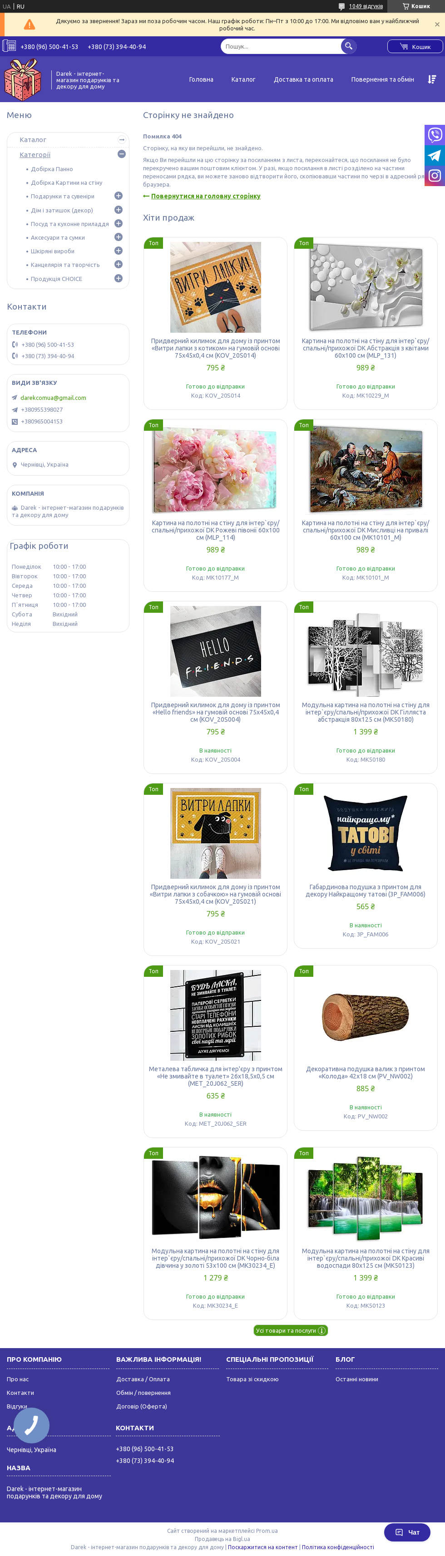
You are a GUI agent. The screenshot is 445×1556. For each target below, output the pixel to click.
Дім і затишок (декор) (62, 210)
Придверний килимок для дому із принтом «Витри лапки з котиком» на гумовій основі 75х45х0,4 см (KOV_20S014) (215, 348)
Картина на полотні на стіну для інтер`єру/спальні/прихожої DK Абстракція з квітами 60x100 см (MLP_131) (365, 348)
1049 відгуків (366, 6)
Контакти (20, 1392)
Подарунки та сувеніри (62, 196)
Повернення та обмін (382, 79)
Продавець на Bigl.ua (222, 1539)
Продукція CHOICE (56, 279)
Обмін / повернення (143, 1392)
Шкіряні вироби (52, 251)
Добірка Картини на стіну (66, 182)
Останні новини (357, 1379)
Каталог (244, 79)
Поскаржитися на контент (263, 1547)
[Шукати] (349, 46)
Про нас (18, 1379)
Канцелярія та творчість (65, 264)
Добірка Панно (52, 169)
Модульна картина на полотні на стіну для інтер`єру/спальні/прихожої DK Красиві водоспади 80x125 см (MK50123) (366, 1258)
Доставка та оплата (303, 79)
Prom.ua (267, 1531)
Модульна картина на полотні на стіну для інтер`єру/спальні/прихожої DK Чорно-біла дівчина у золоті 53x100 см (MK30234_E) (215, 1258)
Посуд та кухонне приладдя (70, 224)
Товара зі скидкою (252, 1379)
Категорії (35, 154)
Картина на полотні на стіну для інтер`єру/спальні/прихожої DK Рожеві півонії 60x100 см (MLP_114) (216, 530)
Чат (407, 1532)
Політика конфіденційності (338, 1547)
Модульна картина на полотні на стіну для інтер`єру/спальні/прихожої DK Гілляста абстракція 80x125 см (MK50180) (366, 712)
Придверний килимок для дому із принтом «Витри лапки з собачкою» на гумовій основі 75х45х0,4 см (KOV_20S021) (215, 894)
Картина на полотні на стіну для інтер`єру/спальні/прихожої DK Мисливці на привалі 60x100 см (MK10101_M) (365, 530)
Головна (201, 79)
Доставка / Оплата (143, 1379)
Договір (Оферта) (141, 1406)
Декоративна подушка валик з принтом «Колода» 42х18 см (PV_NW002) (365, 1072)
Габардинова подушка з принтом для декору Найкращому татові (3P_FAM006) (365, 890)
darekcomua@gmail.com (53, 397)
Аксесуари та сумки (58, 237)
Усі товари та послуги (286, 1330)
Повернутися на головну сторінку (206, 196)
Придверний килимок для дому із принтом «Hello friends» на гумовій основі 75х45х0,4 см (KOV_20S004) (215, 712)
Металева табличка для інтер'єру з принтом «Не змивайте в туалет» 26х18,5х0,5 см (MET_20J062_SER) (215, 1076)
